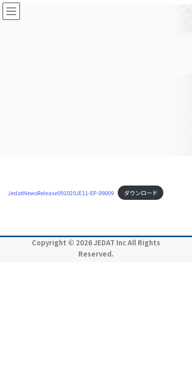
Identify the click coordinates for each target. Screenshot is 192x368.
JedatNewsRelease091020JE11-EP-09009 (61, 193)
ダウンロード (141, 193)
